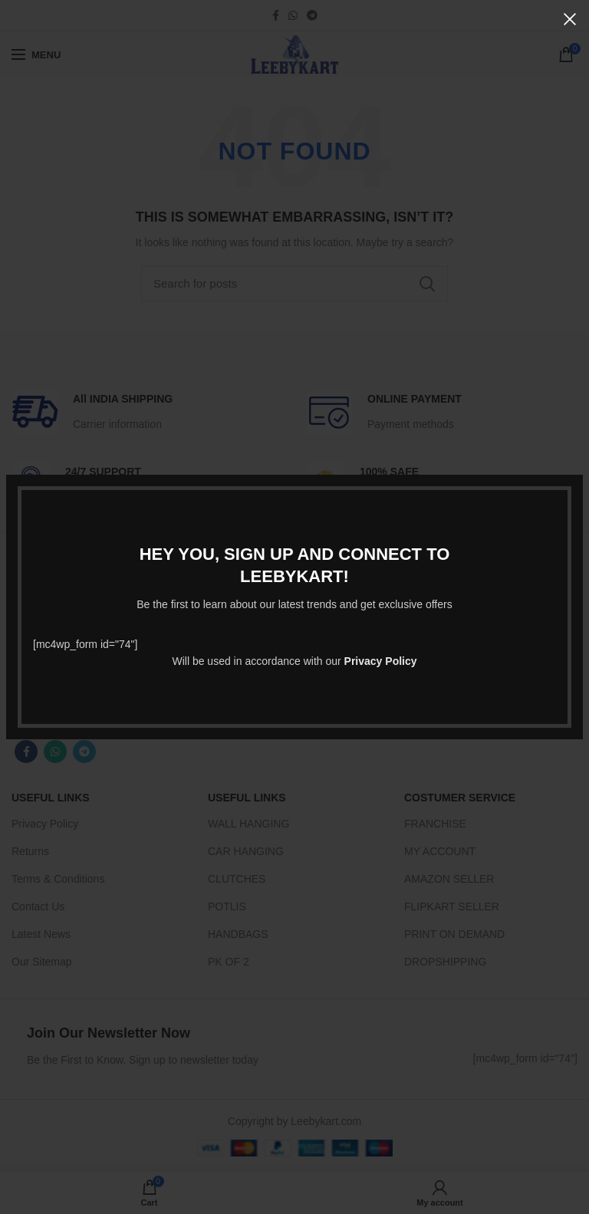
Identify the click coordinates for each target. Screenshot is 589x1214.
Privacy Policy (380, 661)
